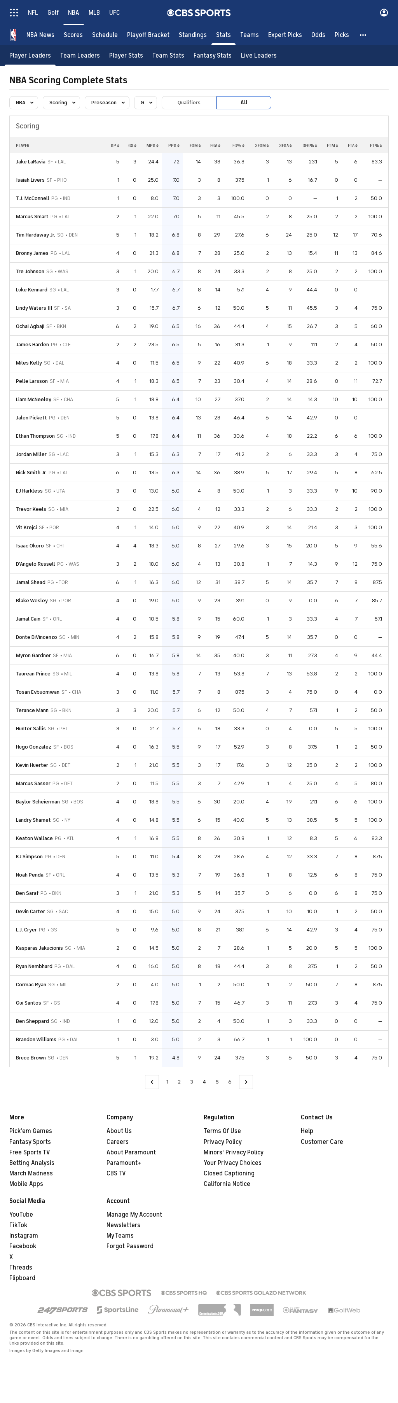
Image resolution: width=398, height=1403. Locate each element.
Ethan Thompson (35, 436)
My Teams (120, 1236)
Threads (20, 1267)
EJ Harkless (29, 491)
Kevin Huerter (32, 765)
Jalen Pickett (31, 417)
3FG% (309, 145)
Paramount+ (123, 1163)
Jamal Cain (28, 619)
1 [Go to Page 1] (167, 1082)
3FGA (285, 145)
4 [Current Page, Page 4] (204, 1082)
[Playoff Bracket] (148, 35)
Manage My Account (134, 1215)
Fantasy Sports (30, 1142)
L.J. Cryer (26, 929)
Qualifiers (189, 102)
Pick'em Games (30, 1131)
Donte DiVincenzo (36, 637)
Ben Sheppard (32, 1021)
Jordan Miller (31, 454)
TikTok (18, 1225)
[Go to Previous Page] (152, 1082)
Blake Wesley (32, 600)
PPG (174, 145)
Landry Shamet (33, 820)
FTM (332, 145)
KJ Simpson (29, 856)
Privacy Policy (223, 1142)
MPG (153, 145)
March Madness (31, 1173)
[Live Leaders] (258, 55)
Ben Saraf (27, 893)
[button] (363, 35)
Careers (117, 1142)
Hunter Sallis (31, 728)
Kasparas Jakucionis (39, 948)
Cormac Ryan (31, 984)
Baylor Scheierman (38, 801)
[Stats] (223, 35)
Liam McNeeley (33, 399)
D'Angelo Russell (35, 564)
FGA (215, 145)
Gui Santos (28, 1003)
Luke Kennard (31, 289)
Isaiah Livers (30, 180)
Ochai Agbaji (30, 326)
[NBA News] (40, 35)
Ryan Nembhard (34, 966)
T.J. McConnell (32, 198)
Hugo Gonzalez (33, 747)
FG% (238, 145)
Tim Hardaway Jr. (35, 234)
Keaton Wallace (34, 838)
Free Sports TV (29, 1152)
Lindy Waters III (34, 308)
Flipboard (22, 1278)
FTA (353, 145)
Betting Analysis (31, 1163)
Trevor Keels (31, 509)
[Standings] (192, 35)
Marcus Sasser (33, 783)
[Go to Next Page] (246, 1082)
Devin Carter (30, 911)
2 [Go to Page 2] (179, 1082)
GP (115, 145)
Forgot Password (130, 1246)
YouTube (21, 1215)
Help (307, 1131)
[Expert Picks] (285, 35)
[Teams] (250, 35)
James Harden (32, 344)
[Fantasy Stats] (212, 55)
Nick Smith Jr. (31, 472)
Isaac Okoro (30, 545)
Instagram (23, 1236)
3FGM (262, 145)
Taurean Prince (33, 673)
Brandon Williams (36, 1039)
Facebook (22, 1246)
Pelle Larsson (32, 381)
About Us (119, 1131)
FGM (195, 145)
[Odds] (318, 35)
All (244, 102)
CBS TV (116, 1173)
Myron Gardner (33, 655)
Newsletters (123, 1225)
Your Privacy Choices (233, 1163)
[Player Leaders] (30, 55)
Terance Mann (32, 710)
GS (132, 145)
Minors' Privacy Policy (234, 1152)
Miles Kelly (29, 363)
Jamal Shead (30, 582)
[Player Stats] (126, 55)
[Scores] (73, 35)
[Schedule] (104, 35)
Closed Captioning (229, 1173)
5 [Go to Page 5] (217, 1082)
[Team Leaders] (80, 55)
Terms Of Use (222, 1131)
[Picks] (342, 35)
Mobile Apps (26, 1184)
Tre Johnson (30, 271)
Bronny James (32, 253)
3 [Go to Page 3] (191, 1082)
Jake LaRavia (30, 161)
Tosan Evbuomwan (37, 692)
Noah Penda (30, 875)
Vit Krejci (26, 527)
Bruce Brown (31, 1057)
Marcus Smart (32, 216)
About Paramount (131, 1152)
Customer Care (322, 1142)
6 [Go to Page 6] (230, 1082)
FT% (376, 145)
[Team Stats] (168, 55)
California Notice (227, 1184)
